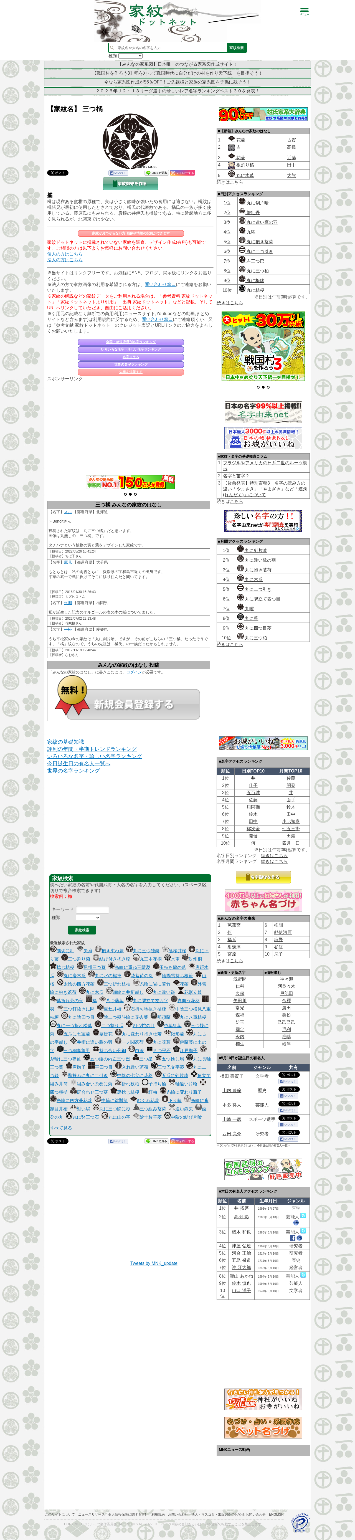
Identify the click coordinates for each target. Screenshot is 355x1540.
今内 (239, 1036)
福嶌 (231, 939)
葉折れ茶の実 (66, 1000)
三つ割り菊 (75, 959)
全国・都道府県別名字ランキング (131, 342)
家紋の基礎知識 (65, 742)
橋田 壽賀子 (232, 1076)
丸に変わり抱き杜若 (138, 1034)
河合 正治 (241, 1253)
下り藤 (172, 1100)
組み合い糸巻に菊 (91, 1083)
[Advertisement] (130, 425)
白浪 (136, 1050)
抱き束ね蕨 (109, 950)
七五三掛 (291, 828)
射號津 (234, 946)
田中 (291, 165)
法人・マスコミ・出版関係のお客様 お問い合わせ (228, 1514)
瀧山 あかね (241, 1276)
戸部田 (286, 993)
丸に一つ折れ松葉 (71, 1025)
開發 (290, 785)
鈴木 (290, 807)
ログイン (134, 672)
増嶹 (286, 1036)
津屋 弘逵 (241, 1245)
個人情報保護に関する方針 (128, 1514)
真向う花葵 (185, 1000)
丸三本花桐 (147, 959)
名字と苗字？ (236, 475)
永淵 (68, 603)
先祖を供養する (131, 372)
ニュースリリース (91, 1514)
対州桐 (192, 959)
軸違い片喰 (183, 1083)
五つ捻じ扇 (169, 1059)
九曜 (247, 232)
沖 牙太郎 (241, 1267)
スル (68, 512)
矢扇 (84, 950)
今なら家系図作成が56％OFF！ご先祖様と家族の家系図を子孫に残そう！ (177, 82)
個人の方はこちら (65, 254)
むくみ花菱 (144, 1100)
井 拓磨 (241, 1208)
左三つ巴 (251, 261)
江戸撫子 (185, 1050)
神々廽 (286, 979)
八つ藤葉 (111, 1000)
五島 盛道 (241, 1260)
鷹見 (68, 562)
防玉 (239, 1022)
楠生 (239, 1044)
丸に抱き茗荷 (256, 241)
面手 (290, 799)
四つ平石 (158, 1050)
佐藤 (290, 778)
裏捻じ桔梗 (124, 1092)
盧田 (286, 1007)
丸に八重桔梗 (189, 1017)
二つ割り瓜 (109, 1025)
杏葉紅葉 (169, 1025)
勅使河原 (283, 932)
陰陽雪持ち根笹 (174, 975)
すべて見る (61, 1128)
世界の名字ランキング (131, 364)
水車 (172, 959)
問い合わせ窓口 (160, 284)
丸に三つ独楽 (142, 950)
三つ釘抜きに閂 (76, 1009)
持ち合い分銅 (109, 1050)
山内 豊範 (231, 1090)
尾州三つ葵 (91, 967)
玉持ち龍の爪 (169, 967)
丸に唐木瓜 (71, 975)
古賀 (291, 140)
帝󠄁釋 (286, 1000)
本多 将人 (231, 1105)
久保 (239, 993)
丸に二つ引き (256, 251)
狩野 (278, 939)
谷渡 (278, 946)
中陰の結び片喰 (183, 1117)
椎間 (278, 925)
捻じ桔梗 (62, 967)
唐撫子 (76, 1067)
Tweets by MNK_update (154, 1263)
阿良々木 (286, 986)
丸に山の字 (116, 1117)
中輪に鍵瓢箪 (111, 1100)
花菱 (181, 984)
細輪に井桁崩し (125, 992)
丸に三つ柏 (254, 271)
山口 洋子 (241, 1290)
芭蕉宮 (234, 925)
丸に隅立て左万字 (147, 1000)
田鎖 (290, 836)
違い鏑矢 (181, 1108)
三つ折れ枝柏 (113, 984)
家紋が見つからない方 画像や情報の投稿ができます (130, 233)
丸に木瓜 (91, 992)
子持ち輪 (154, 1083)
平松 (68, 629)
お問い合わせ (178, 1514)
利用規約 (158, 1514)
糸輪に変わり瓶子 (181, 1092)
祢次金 (253, 828)
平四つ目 (100, 1067)
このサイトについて (60, 1514)
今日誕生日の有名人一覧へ (78, 763)
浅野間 (240, 979)
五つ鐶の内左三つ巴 (106, 1059)
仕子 (253, 785)
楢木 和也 (241, 1232)
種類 (56, 917)
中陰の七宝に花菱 (131, 1075)
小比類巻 (291, 821)
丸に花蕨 (158, 1042)
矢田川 (240, 1000)
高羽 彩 (241, 1216)
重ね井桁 (109, 1009)
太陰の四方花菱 (76, 984)
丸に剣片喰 (254, 203)
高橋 (291, 147)
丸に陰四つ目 (78, 1017)
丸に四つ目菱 (254, 628)
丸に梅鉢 (251, 280)
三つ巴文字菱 (167, 1067)
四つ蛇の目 (140, 1025)
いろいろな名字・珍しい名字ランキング (131, 349)
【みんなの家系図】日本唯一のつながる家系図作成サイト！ (177, 64)
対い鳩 (80, 1108)
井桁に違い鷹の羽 (91, 1042)
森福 (239, 1015)
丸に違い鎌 (160, 992)
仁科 (239, 986)
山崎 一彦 (231, 1119)
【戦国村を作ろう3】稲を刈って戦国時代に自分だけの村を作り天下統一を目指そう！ (177, 73)
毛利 (286, 1029)
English (276, 1514)
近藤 (291, 157)
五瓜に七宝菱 (73, 1034)
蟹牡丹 (249, 212)
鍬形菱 (174, 1034)
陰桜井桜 (174, 950)
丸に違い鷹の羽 (258, 222)
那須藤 (161, 1017)
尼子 (278, 954)
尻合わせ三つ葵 (89, 1092)
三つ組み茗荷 (149, 1108)
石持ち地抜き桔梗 (145, 1009)
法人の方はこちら (65, 259)
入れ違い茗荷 (131, 1067)
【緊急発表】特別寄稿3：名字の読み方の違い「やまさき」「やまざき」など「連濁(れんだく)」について (265, 489)
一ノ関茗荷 (129, 1042)
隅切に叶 (62, 950)
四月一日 (291, 843)
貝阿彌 (253, 807)
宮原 (231, 954)
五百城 (253, 792)
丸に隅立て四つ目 (258, 599)
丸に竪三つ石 (82, 1117)
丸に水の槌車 (104, 975)
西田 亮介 (231, 1133)
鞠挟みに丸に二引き (84, 1075)
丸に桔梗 (251, 290)
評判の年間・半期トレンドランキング (92, 749)
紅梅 (149, 1092)
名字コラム (131, 357)
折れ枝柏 (127, 1083)
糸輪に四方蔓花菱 (71, 1100)
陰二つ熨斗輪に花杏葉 (122, 1017)
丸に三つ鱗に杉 (111, 1108)
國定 (239, 1029)
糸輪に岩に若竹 (152, 984)
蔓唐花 (103, 1034)
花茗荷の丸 (138, 975)
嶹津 (286, 1044)
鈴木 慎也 (241, 1283)
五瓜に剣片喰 (171, 1075)
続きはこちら (230, 302)
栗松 (286, 1015)
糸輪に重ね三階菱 (129, 967)
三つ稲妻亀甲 (73, 1050)
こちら (236, 182)
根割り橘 (244, 165)
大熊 (291, 175)
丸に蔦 (247, 618)
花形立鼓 (190, 992)
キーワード (63, 909)
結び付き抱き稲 (111, 959)
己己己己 (286, 1022)
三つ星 (143, 1059)
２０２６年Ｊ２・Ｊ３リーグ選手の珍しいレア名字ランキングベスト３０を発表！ (177, 90)
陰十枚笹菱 (147, 1117)
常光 (239, 1007)
